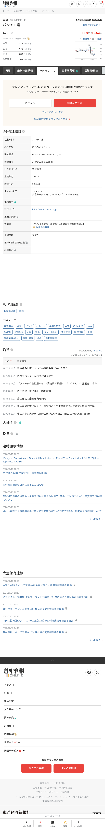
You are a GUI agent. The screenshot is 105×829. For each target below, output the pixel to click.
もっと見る (95, 519)
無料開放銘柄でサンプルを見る (51, 119)
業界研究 (10, 717)
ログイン (30, 103)
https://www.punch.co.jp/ (44, 209)
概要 (8, 70)
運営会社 (44, 783)
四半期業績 (68, 70)
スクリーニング (12, 709)
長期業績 (89, 70)
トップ (6, 11)
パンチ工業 (31, 11)
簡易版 (86, 39)
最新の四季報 (25, 70)
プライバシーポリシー (47, 792)
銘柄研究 (18, 11)
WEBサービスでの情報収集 (58, 788)
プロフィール (47, 71)
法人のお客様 (68, 768)
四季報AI (10, 734)
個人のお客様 (36, 768)
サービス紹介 (58, 783)
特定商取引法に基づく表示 (30, 796)
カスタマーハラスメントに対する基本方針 (67, 796)
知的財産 (64, 792)
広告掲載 (37, 788)
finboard (97, 350)
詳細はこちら (74, 103)
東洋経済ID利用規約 (52, 801)
